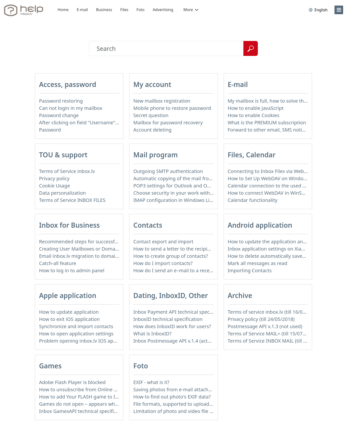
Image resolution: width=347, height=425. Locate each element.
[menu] (338, 10)
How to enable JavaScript (256, 108)
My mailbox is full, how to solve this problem (278, 101)
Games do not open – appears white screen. (88, 404)
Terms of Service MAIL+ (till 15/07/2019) (272, 333)
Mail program (155, 154)
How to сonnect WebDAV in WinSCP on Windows (282, 193)
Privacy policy (54, 178)
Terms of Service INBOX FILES (72, 200)
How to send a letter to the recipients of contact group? (195, 249)
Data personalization (62, 193)
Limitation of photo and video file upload (179, 411)
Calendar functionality (253, 200)
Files (124, 9)
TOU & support (63, 154)
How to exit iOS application (69, 319)
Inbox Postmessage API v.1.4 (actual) (174, 341)
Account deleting (152, 129)
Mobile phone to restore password (172, 108)
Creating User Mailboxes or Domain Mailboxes (91, 249)
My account (152, 84)
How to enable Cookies (253, 115)
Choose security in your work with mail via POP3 (187, 193)
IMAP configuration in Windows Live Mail (179, 200)
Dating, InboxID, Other (170, 295)
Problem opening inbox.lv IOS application (86, 341)
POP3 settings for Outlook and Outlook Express (186, 185)
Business (104, 9)
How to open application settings (76, 333)
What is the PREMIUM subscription (267, 122)
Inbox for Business (69, 225)
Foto (140, 9)
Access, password (67, 84)
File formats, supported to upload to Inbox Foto (186, 404)
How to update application (69, 312)
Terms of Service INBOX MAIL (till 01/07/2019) (279, 341)
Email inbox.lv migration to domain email (85, 256)
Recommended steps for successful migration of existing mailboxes (115, 241)
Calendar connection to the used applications (279, 185)
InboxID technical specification (167, 319)
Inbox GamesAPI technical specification (83, 411)
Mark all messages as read (257, 263)
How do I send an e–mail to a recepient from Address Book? (200, 270)
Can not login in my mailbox (70, 108)
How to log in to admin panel (71, 270)
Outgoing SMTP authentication (168, 171)
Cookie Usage (54, 185)
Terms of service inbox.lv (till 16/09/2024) (274, 312)
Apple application (67, 295)
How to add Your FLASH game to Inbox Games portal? (99, 396)
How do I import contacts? (163, 263)
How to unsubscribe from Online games (84, 389)
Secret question (150, 115)
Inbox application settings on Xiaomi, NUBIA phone (285, 249)
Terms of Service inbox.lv (67, 171)
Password (50, 129)
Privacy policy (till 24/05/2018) (261, 319)
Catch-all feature (57, 263)
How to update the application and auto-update (281, 241)
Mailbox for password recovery (168, 122)
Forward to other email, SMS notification (273, 129)
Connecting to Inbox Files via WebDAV (270, 171)
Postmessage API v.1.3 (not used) (265, 326)
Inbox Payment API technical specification (180, 312)
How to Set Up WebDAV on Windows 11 (272, 178)
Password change (59, 115)
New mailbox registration (161, 101)
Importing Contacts (250, 270)
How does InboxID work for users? (172, 326)
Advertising (163, 9)
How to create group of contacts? (170, 256)
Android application (260, 225)
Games (50, 365)
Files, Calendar (252, 154)
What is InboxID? (152, 333)
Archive (240, 295)
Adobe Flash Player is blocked (72, 382)
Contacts (147, 225)
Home (63, 9)
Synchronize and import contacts (76, 326)
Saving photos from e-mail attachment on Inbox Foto (193, 389)
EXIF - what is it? (151, 382)
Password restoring (61, 101)
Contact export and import (163, 241)
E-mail (82, 9)
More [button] (190, 9)
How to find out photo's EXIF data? (172, 396)
